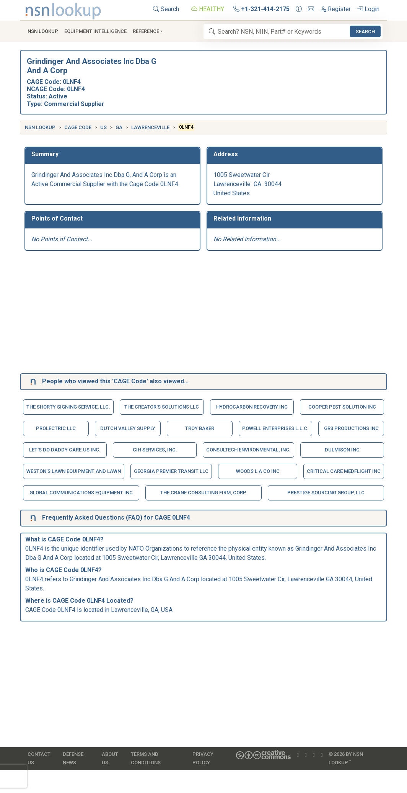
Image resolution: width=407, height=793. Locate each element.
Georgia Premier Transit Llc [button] (171, 471)
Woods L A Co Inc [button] (258, 471)
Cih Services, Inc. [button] (155, 450)
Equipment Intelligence (95, 31)
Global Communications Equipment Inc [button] (81, 492)
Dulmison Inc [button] (342, 450)
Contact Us (39, 758)
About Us (110, 758)
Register (335, 9)
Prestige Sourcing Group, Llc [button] (326, 492)
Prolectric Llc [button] (56, 428)
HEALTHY (207, 9)
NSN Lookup (40, 127)
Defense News (73, 758)
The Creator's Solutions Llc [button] (161, 407)
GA (119, 127)
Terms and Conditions (146, 758)
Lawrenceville (150, 127)
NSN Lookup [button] (43, 31)
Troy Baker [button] (199, 428)
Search (166, 9)
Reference (146, 31)
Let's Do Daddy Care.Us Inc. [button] (65, 450)
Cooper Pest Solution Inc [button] (342, 407)
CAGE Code (77, 127)
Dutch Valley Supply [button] (127, 428)
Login (368, 9)
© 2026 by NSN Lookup (346, 758)
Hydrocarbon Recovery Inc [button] (252, 407)
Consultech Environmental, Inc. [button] (248, 450)
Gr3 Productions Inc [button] (351, 428)
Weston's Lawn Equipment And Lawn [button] (73, 471)
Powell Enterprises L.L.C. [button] (275, 428)
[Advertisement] (203, 313)
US (103, 127)
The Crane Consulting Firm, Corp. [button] (203, 492)
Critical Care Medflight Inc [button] (344, 471)
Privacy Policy (202, 758)
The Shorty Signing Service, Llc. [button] (68, 407)
